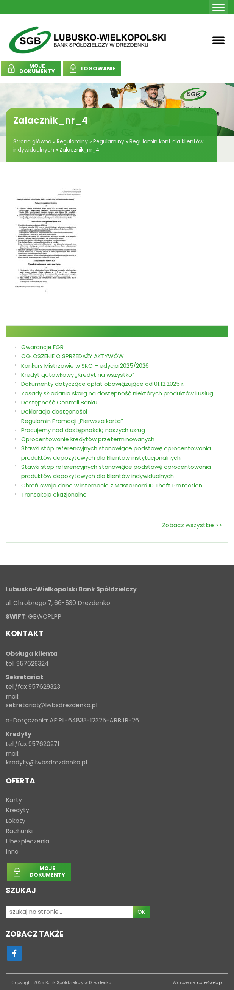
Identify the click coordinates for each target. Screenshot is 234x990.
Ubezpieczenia (27, 842)
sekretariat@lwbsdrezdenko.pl (51, 706)
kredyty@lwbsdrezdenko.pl (46, 763)
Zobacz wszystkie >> (192, 525)
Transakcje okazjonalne (54, 494)
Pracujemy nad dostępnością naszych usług (83, 430)
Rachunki (19, 831)
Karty (14, 800)
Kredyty (17, 811)
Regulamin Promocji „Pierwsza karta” (72, 421)
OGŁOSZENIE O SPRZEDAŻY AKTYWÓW (72, 356)
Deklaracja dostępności (54, 411)
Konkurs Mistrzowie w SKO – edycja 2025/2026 (85, 366)
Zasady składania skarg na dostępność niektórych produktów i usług (117, 393)
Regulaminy (72, 141)
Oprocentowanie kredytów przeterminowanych (87, 439)
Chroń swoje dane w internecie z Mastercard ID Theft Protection (111, 485)
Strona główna (32, 141)
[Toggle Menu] (218, 7)
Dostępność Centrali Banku (59, 402)
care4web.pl (210, 982)
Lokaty (15, 821)
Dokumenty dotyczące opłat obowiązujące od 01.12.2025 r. (102, 384)
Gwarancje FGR (42, 347)
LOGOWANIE (98, 68)
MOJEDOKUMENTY (37, 68)
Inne (12, 852)
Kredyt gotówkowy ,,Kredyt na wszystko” (77, 375)
